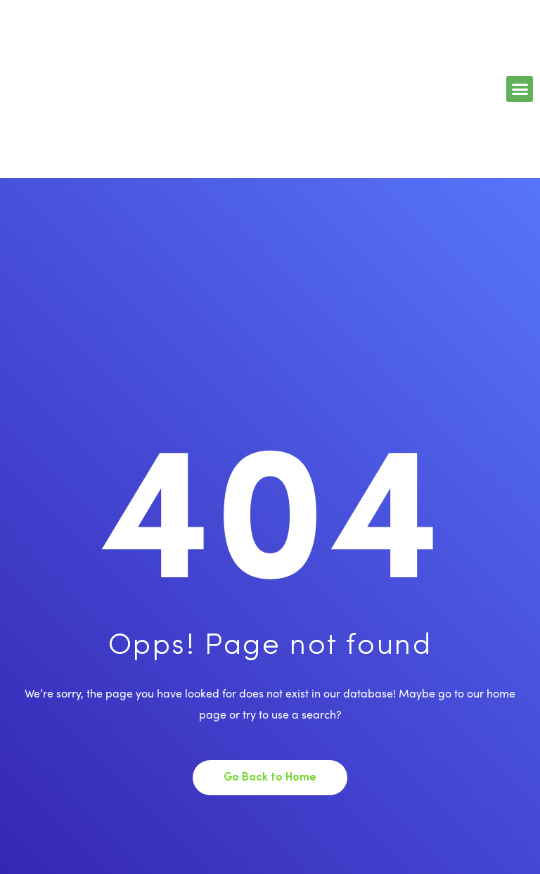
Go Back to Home (270, 777)
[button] (519, 89)
